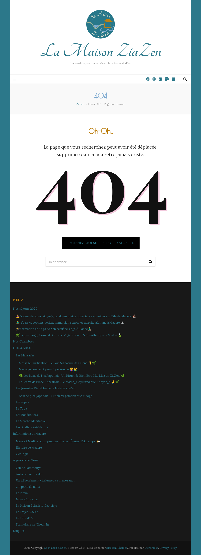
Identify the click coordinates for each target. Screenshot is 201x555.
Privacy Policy (168, 547)
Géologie (22, 454)
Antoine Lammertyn (29, 474)
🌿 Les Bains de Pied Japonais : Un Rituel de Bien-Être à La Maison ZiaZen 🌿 (71, 375)
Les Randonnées (27, 415)
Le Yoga (21, 408)
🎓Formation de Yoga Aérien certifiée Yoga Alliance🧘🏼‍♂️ (54, 329)
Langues (19, 531)
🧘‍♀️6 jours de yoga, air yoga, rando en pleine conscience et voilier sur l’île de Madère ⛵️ (76, 316)
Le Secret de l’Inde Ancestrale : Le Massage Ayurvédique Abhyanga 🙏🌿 (69, 382)
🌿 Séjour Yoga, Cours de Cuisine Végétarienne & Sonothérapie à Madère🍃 (69, 335)
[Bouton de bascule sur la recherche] (185, 79)
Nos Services (22, 348)
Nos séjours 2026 (25, 308)
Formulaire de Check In (32, 524)
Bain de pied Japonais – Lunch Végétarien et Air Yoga (55, 396)
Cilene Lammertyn (28, 468)
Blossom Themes (116, 547)
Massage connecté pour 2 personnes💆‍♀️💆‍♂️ (48, 369)
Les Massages (25, 355)
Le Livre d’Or (24, 518)
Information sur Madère (29, 433)
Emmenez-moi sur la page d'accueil (101, 243)
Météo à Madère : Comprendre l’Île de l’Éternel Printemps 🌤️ (58, 441)
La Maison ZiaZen (100, 51)
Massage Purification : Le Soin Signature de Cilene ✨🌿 (57, 363)
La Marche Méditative (31, 421)
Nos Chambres (23, 341)
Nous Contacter (27, 499)
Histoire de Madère (29, 447)
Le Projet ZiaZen (27, 512)
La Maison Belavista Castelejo (36, 505)
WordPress (151, 547)
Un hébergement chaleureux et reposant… (45, 480)
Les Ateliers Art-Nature (32, 427)
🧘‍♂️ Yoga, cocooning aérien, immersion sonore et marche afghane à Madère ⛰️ (70, 322)
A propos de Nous (25, 460)
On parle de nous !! (29, 487)
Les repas (22, 402)
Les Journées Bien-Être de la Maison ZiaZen (45, 388)
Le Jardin (22, 493)
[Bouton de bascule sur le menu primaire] (15, 79)
